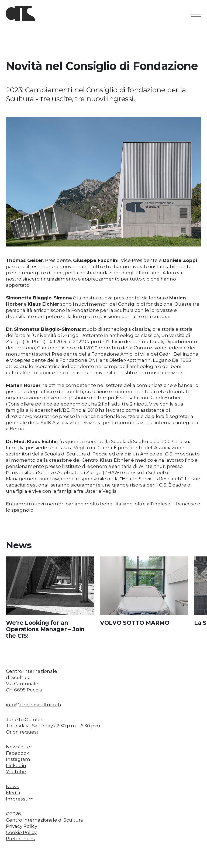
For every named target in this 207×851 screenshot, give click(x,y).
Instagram (18, 759)
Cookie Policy (21, 832)
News (12, 786)
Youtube (16, 771)
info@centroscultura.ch (33, 704)
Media (13, 792)
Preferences (20, 838)
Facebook (17, 753)
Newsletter (19, 746)
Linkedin (16, 765)
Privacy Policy (21, 826)
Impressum (20, 799)
